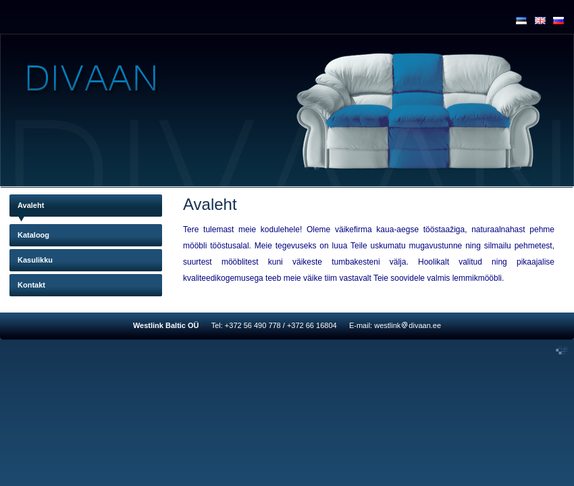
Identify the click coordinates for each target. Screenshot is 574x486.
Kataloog (33, 235)
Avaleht (31, 205)
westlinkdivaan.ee (407, 325)
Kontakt (31, 285)
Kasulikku (35, 260)
